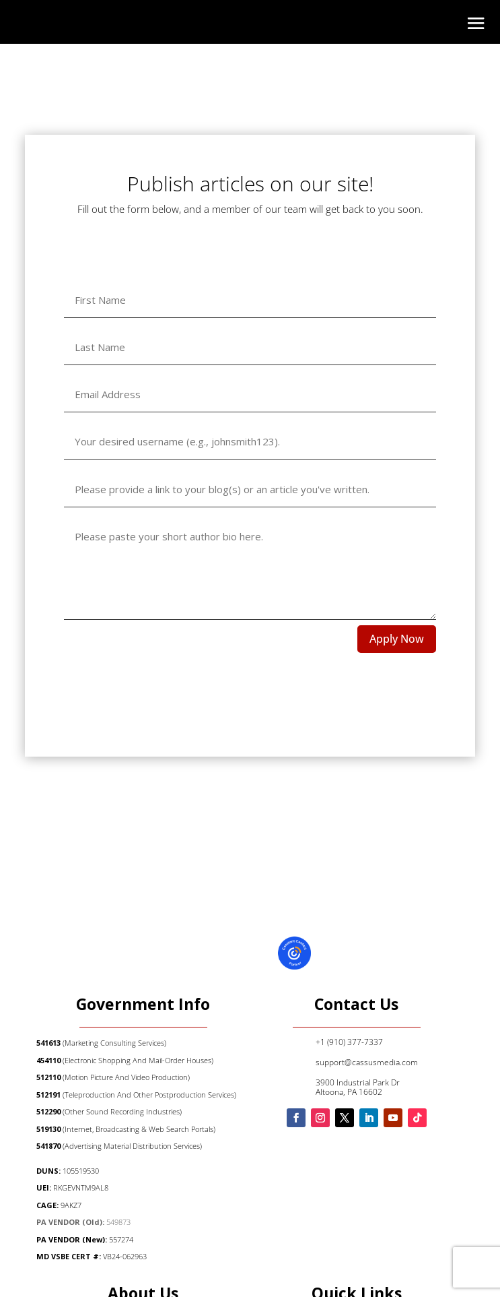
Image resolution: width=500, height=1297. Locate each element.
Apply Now (396, 638)
